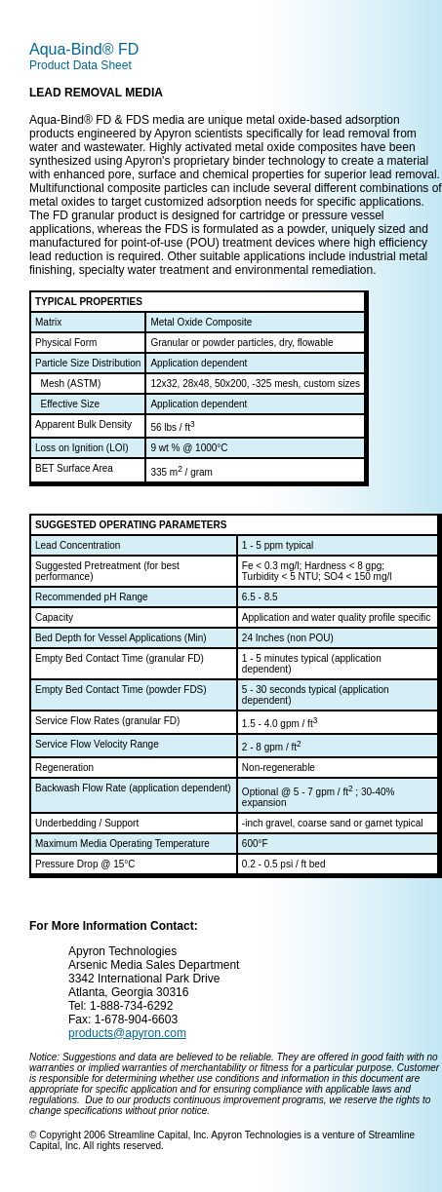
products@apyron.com (127, 1033)
